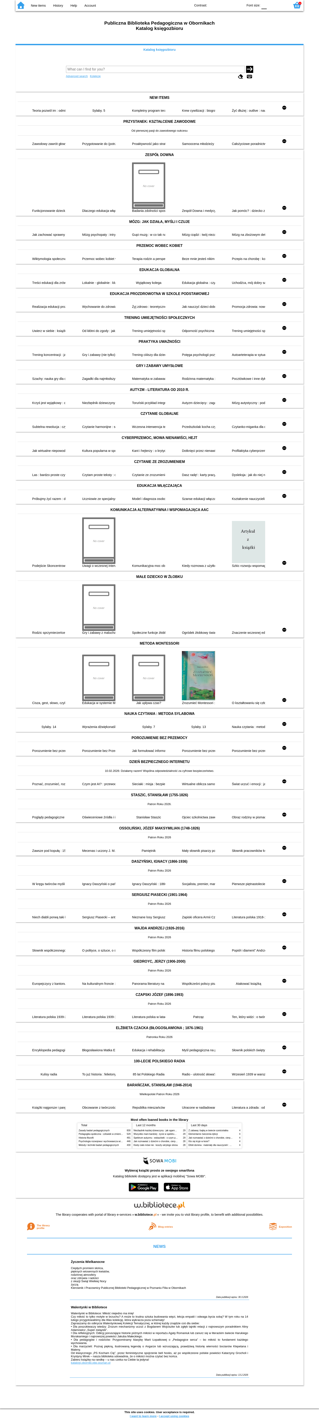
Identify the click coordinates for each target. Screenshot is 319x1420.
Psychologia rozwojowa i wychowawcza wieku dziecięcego (108, 1141)
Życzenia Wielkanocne (88, 1262)
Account (90, 5)
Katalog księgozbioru (159, 49)
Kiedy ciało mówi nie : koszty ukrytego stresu (156, 1145)
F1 (272, 5)
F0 (264, 5)
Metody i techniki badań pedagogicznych (99, 1145)
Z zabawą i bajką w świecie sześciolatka (208, 1130)
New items (38, 5)
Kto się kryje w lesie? (199, 1141)
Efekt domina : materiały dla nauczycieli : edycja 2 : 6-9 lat (217, 1145)
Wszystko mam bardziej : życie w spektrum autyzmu (159, 1134)
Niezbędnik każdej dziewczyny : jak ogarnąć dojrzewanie (162, 1130)
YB (230, 5)
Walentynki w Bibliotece (89, 1307)
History (58, 5)
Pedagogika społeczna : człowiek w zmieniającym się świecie (109, 1134)
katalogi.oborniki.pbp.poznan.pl (91, 1362)
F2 (282, 5)
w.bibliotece (146, 1214)
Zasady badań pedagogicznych (94, 1130)
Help (73, 5)
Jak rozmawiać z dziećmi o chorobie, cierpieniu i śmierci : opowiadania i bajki (172, 1141)
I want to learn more (143, 1416)
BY (239, 5)
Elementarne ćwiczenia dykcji (203, 1134)
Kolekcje (95, 76)
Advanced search (77, 76)
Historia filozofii (86, 1138)
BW (221, 5)
